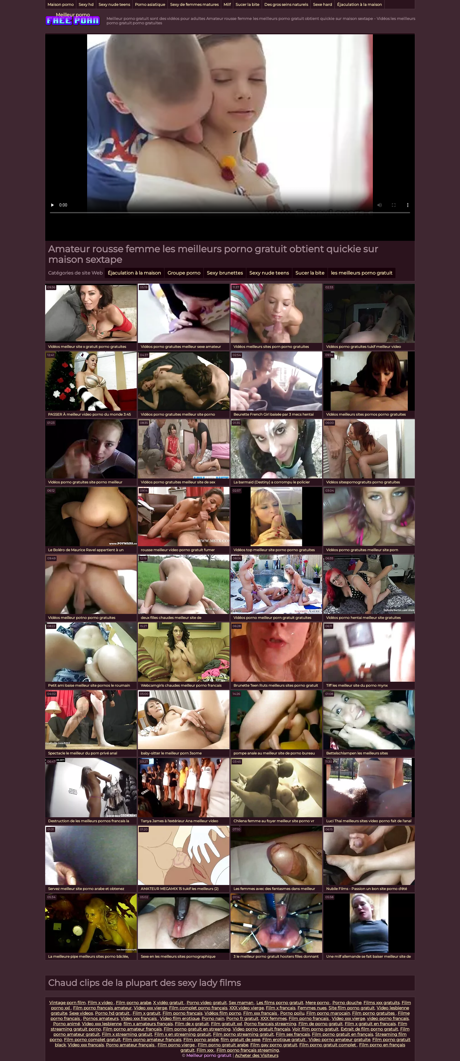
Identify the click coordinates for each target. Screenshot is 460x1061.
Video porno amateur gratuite (339, 1039)
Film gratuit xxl (226, 1023)
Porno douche (346, 1002)
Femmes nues (312, 1008)
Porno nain (213, 1018)
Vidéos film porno (222, 1013)
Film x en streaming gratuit (182, 1034)
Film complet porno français (198, 1008)
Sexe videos (81, 1013)
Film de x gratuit (192, 1023)
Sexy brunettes (225, 273)
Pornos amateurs (101, 1018)
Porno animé (66, 1023)
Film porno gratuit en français (342, 1034)
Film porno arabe (133, 1002)
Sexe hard (322, 4)
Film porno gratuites (374, 1013)
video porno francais (388, 1018)
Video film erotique (179, 1018)
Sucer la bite (247, 4)
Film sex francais (293, 1034)
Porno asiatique (150, 4)
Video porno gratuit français (261, 1029)
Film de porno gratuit (320, 1023)
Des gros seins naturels (286, 4)
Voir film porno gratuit (315, 1029)
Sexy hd (86, 4)
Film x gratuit (146, 1013)
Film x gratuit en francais (370, 1023)
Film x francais (280, 1008)
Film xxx (205, 1050)
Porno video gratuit (207, 1002)
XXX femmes (274, 1018)
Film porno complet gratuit (92, 1039)
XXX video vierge (246, 1008)
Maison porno (61, 4)
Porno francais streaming (270, 1023)
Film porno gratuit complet (328, 1045)
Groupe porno (184, 273)
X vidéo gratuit (169, 1002)
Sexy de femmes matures (194, 4)
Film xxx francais (260, 1013)
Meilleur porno (73, 15)
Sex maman (241, 1002)
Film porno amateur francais (152, 1039)
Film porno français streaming (248, 1050)
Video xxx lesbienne (101, 1023)
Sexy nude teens (114, 4)
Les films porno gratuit (279, 1002)
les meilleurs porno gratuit (362, 273)
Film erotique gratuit (284, 1039)
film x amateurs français (148, 1023)
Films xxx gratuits (381, 1002)
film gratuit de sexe (240, 1039)
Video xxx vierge (150, 1008)
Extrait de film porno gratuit (369, 1029)
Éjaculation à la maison (359, 4)
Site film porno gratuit (352, 1008)
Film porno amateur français (132, 1029)
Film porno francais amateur (102, 1008)
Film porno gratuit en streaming (197, 1029)
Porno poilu (292, 1013)
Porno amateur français (130, 1045)
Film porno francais (182, 1013)
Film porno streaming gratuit (243, 1034)
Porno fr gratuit (242, 1018)
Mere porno (317, 1002)
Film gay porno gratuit (273, 1045)
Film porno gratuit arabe (223, 1045)
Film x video (101, 1002)
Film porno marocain (328, 1013)
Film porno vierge (177, 1045)
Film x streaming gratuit (127, 1034)
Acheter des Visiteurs (256, 1055)
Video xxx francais (139, 1018)
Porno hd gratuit (113, 1013)
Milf (227, 4)
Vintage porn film (67, 1002)
